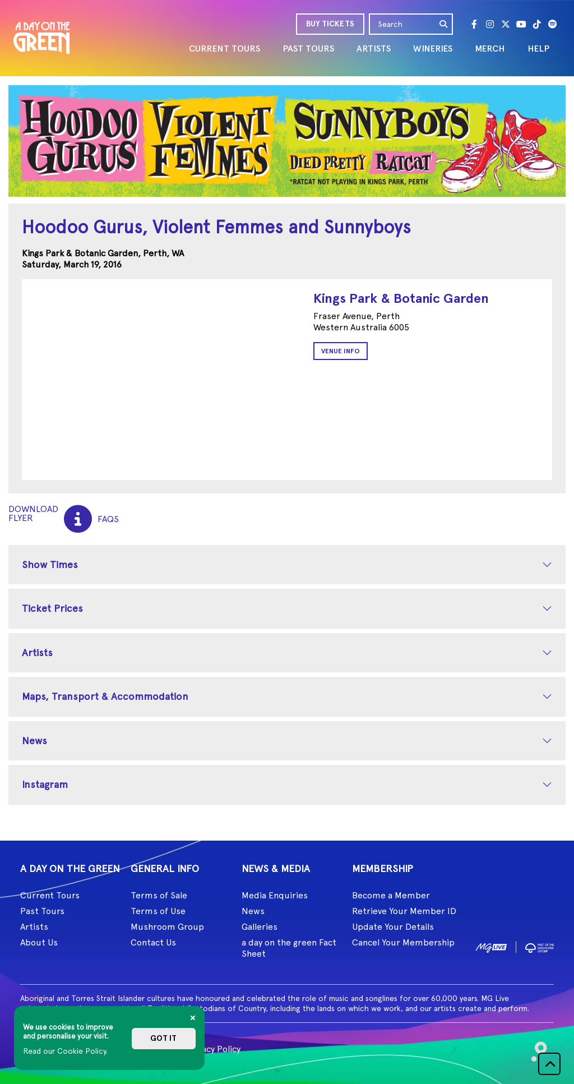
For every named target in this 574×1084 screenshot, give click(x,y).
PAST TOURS (308, 48)
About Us (39, 942)
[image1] (491, 946)
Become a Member (391, 895)
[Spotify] (553, 24)
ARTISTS (374, 48)
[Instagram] (490, 24)
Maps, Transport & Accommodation (105, 696)
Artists (37, 652)
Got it (163, 1038)
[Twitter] (505, 24)
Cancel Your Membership (403, 942)
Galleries (259, 926)
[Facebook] (474, 24)
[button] (549, 1064)
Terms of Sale (159, 895)
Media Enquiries (275, 895)
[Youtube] (521, 24)
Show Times (50, 564)
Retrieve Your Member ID (404, 911)
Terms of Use (158, 911)
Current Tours (50, 895)
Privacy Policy (213, 1049)
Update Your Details (393, 926)
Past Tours (42, 911)
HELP (538, 48)
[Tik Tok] (537, 24)
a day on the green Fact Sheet (289, 948)
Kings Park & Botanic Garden (401, 298)
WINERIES (432, 48)
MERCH (490, 48)
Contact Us (153, 942)
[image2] (539, 946)
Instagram (45, 784)
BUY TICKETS (330, 24)
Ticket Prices (52, 608)
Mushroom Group (167, 926)
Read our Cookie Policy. (65, 1050)
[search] (444, 24)
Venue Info (340, 351)
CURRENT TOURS (224, 48)
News (34, 740)
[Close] (193, 1018)
